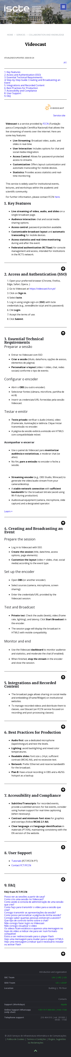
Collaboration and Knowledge (46, 34)
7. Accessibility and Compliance (20, 90)
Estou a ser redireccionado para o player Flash (29, 936)
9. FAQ (7, 96)
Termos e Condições (36, 1039)
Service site (59, 115)
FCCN (46, 123)
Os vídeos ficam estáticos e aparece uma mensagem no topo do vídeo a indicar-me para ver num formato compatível (33, 931)
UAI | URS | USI (59, 977)
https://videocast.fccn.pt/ (42, 288)
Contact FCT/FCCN (21, 865)
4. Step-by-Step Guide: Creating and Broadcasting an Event (32, 81)
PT (65, 62)
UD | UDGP (61, 982)
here (57, 196)
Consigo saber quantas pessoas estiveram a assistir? (32, 917)
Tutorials (16, 860)
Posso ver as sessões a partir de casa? (24, 896)
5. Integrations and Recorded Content (24, 85)
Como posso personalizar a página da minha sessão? (32, 915)
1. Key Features (12, 72)
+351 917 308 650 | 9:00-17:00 (52, 1009)
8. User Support (12, 93)
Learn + (8, 511)
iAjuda (64, 1004)
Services (20, 34)
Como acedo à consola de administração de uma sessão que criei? (33, 903)
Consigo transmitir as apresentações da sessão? (30, 912)
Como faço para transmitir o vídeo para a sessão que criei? (32, 908)
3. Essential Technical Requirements (23, 77)
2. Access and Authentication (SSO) (22, 74)
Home (10, 34)
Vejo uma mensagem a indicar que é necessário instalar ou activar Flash (34, 943)
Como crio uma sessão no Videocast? (24, 899)
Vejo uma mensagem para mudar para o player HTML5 (33, 939)
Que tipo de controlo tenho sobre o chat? (26, 920)
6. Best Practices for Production (21, 88)
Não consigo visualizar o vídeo (20, 925)
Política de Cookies (15, 1039)
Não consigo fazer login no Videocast (24, 923)
